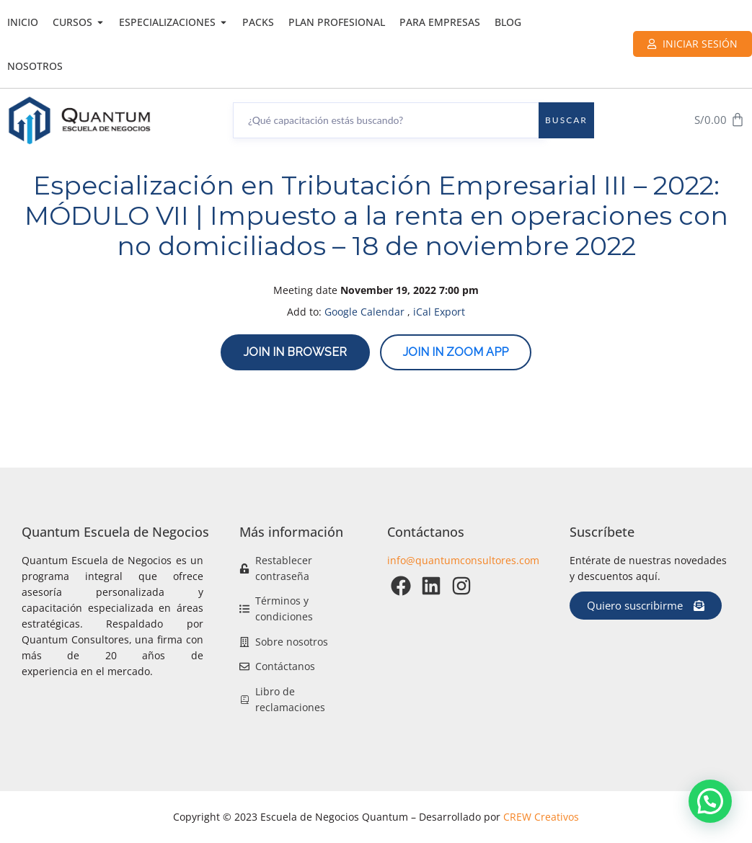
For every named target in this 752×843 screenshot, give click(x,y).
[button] (710, 801)
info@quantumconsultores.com (463, 560)
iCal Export (439, 311)
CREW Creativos (541, 817)
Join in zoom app (455, 352)
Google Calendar (364, 311)
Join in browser (295, 352)
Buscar (566, 120)
